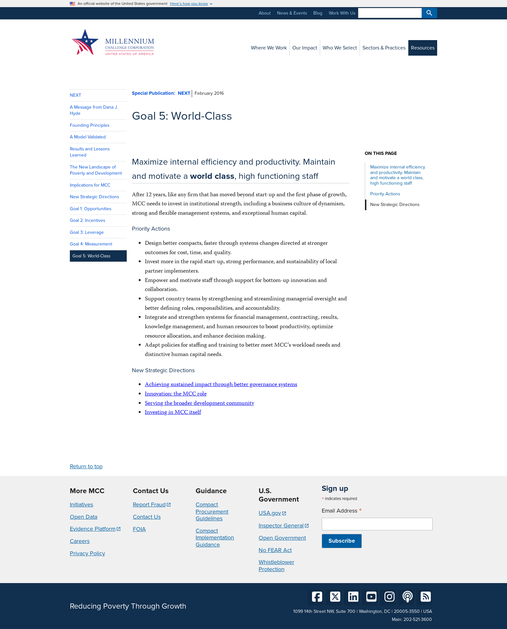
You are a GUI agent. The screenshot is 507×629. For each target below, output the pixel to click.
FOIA (139, 529)
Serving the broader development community (199, 403)
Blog (317, 13)
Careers (80, 541)
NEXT (75, 95)
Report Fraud (149, 504)
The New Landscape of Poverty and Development (96, 170)
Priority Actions (385, 193)
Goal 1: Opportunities (90, 208)
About (265, 13)
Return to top (86, 466)
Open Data (83, 517)
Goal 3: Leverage (87, 232)
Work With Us (342, 13)
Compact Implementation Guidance (215, 537)
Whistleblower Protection (276, 565)
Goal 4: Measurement (91, 244)
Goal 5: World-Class (91, 256)
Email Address (342, 511)
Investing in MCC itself (173, 413)
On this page (381, 153)
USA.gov (270, 513)
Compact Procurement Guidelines (212, 511)
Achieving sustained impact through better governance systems (221, 385)
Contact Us (147, 517)
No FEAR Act (275, 550)
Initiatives (81, 504)
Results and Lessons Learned (90, 152)
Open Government (282, 538)
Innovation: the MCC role (176, 394)
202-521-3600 (418, 619)
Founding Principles (89, 125)
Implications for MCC (90, 185)
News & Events (292, 13)
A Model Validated (88, 137)
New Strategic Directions (94, 196)
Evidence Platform (92, 529)
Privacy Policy (87, 553)
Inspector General (281, 525)
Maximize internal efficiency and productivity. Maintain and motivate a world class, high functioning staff (397, 175)
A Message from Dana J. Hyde (94, 110)
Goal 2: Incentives (87, 220)
